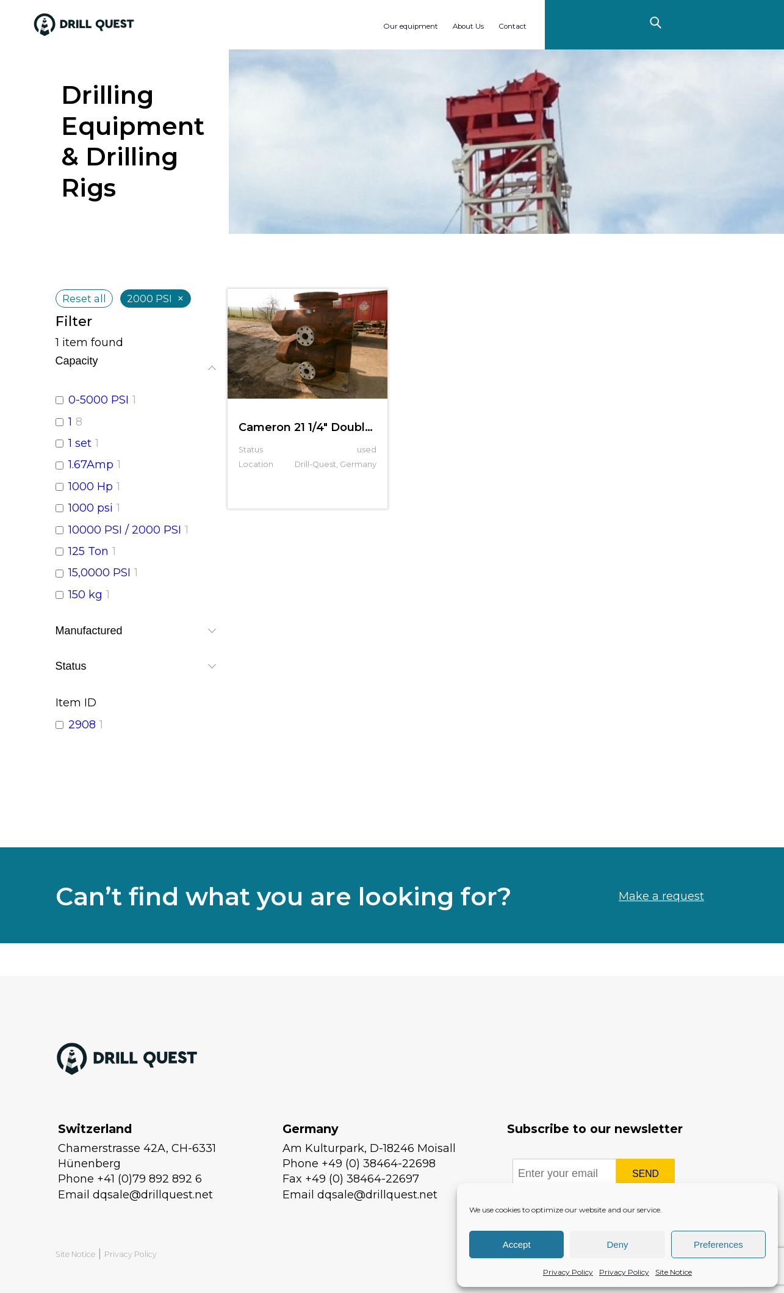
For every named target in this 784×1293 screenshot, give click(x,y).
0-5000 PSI (98, 400)
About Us (468, 26)
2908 (82, 724)
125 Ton (88, 551)
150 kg (85, 594)
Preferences (718, 1244)
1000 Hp (90, 486)
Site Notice (673, 1272)
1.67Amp (90, 464)
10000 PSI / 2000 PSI (124, 530)
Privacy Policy (568, 1272)
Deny (617, 1244)
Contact (512, 26)
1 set (80, 443)
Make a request (661, 927)
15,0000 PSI (99, 572)
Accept (517, 1244)
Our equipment (410, 26)
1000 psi (90, 508)
